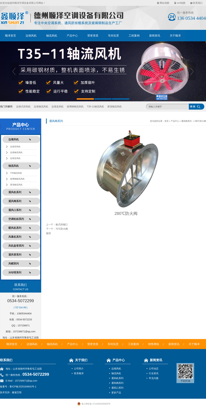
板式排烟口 (62, 224)
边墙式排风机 (23, 106)
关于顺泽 (175, 35)
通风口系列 (117, 387)
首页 (166, 121)
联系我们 (198, 3)
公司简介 (79, 368)
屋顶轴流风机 (114, 106)
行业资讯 (153, 373)
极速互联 (17, 392)
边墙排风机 (15, 146)
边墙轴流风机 (41, 106)
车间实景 (113, 35)
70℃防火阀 (62, 228)
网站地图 (164, 3)
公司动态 (153, 368)
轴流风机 (51, 35)
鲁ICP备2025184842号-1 (23, 386)
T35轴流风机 (16, 173)
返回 (48, 233)
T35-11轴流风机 (95, 106)
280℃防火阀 (200, 121)
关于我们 (77, 360)
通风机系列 (117, 378)
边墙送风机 (58, 106)
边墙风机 (31, 35)
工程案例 (134, 35)
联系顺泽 (79, 373)
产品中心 (72, 35)
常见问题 (153, 378)
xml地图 (181, 3)
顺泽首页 (10, 35)
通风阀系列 (186, 121)
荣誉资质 (92, 35)
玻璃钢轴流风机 (75, 106)
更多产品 (116, 392)
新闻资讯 (154, 35)
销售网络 (153, 344)
